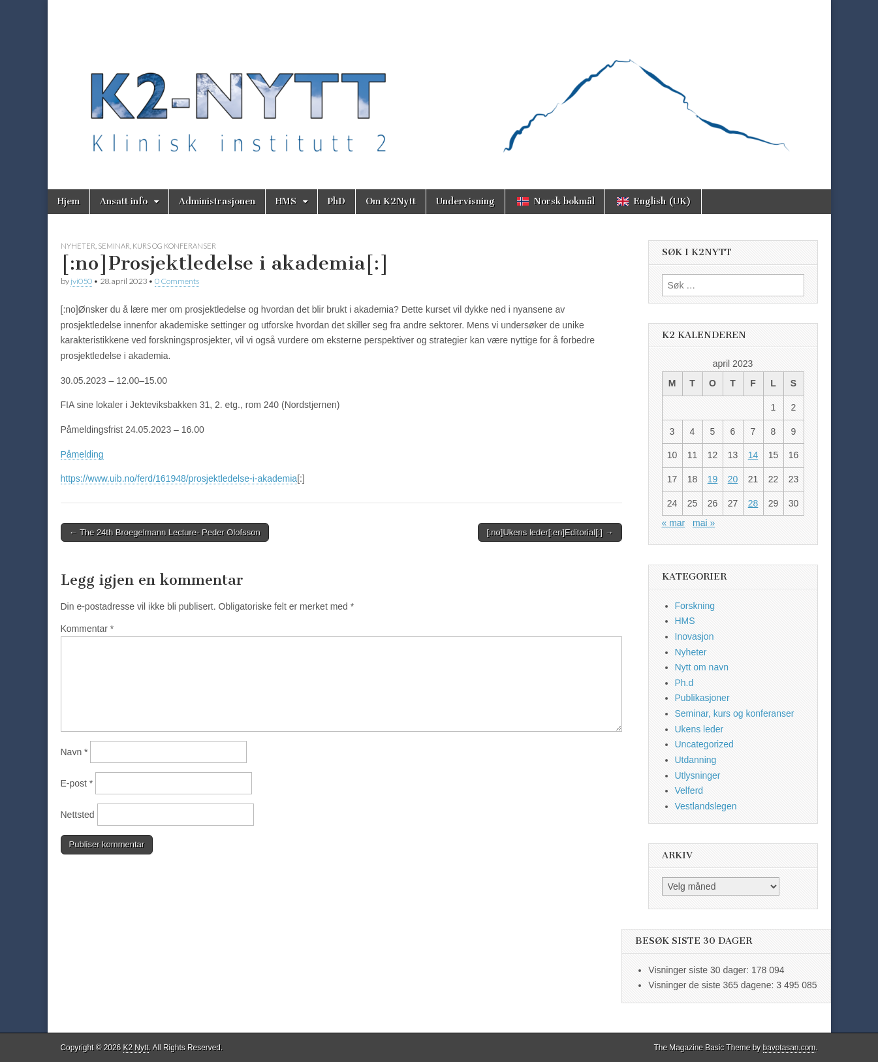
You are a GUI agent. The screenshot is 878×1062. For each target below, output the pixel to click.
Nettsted (78, 814)
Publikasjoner (702, 698)
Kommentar (87, 628)
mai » (704, 523)
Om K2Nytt (391, 201)
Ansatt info (124, 201)
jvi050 (81, 281)
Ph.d (684, 683)
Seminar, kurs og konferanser (157, 246)
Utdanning (696, 760)
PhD (336, 201)
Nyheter (78, 246)
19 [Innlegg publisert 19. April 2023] (713, 479)
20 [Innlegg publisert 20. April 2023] (733, 479)
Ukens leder (699, 729)
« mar (673, 523)
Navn (74, 752)
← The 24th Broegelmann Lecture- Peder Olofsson (164, 532)
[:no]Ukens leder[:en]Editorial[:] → (549, 532)
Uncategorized (704, 744)
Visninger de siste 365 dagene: (712, 985)
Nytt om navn (702, 667)
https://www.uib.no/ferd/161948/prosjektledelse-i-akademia (179, 478)
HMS (285, 201)
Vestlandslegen (706, 806)
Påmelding (82, 454)
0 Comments (177, 281)
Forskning (695, 606)
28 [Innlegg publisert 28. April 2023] (753, 503)
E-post (77, 783)
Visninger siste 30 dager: (699, 970)
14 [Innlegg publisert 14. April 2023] (753, 455)
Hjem (68, 201)
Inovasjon (694, 636)
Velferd (689, 790)
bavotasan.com (789, 1047)
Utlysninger (698, 775)
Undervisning (465, 201)
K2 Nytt (136, 1047)
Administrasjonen (217, 201)
